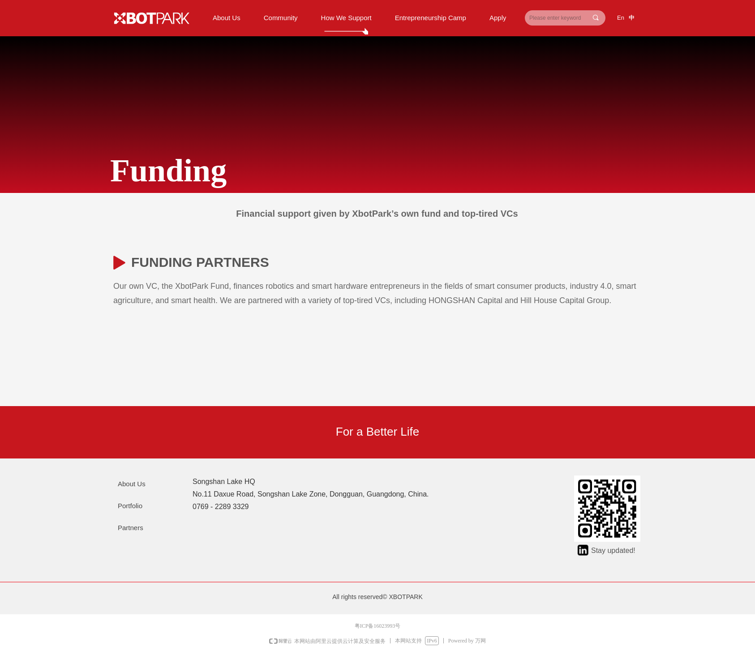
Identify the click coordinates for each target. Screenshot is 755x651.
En (620, 17)
